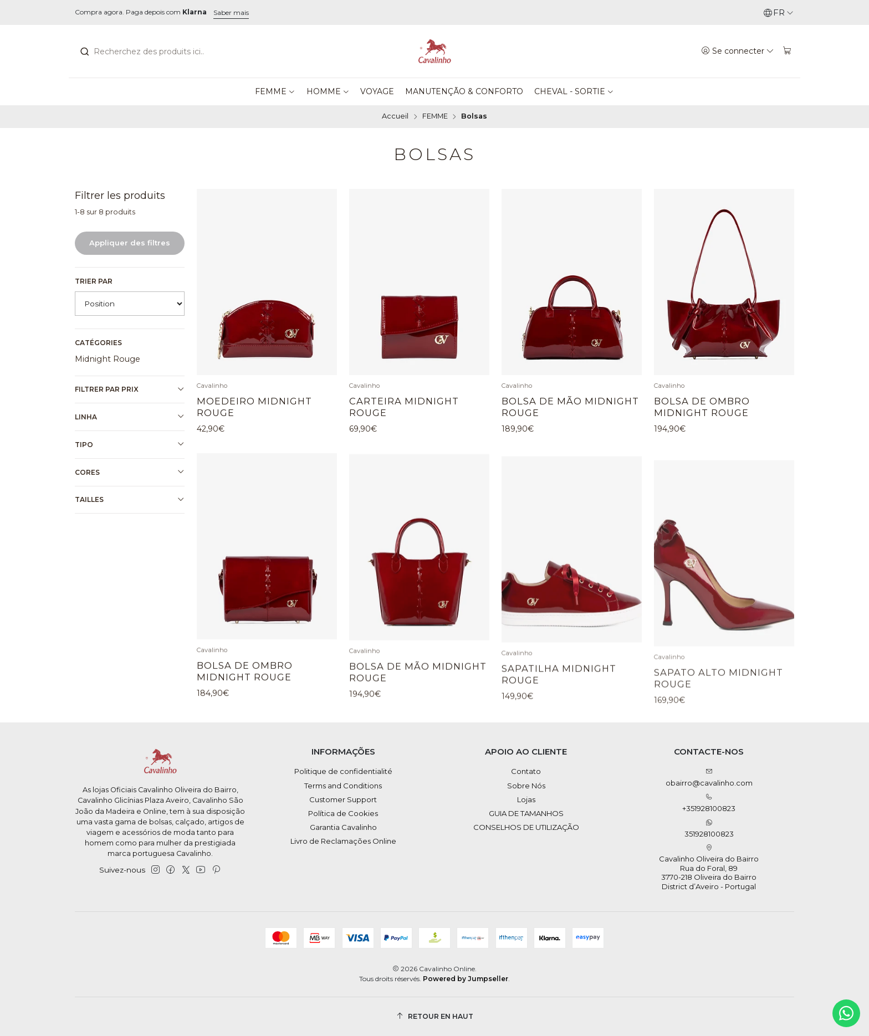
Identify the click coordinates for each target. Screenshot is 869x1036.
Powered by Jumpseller (465, 979)
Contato (526, 771)
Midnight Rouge (107, 359)
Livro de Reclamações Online (343, 841)
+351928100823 (708, 803)
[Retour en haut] (434, 1016)
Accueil (395, 116)
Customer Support (343, 799)
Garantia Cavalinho (343, 827)
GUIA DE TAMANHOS (526, 813)
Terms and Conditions (343, 785)
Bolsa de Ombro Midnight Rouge (702, 407)
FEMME (435, 116)
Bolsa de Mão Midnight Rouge (570, 407)
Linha (130, 416)
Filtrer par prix (130, 389)
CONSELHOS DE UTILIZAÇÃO (526, 827)
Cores (130, 472)
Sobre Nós (526, 785)
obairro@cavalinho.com (709, 777)
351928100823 (709, 828)
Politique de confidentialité (343, 771)
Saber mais (231, 12)
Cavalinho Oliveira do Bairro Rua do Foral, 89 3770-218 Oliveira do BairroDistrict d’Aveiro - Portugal (709, 867)
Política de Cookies (343, 813)
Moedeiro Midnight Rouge (254, 407)
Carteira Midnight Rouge (404, 407)
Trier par (94, 281)
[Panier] (787, 51)
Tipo (130, 444)
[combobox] (140, 51)
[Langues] (778, 13)
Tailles (130, 499)
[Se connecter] (738, 51)
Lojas (526, 799)
